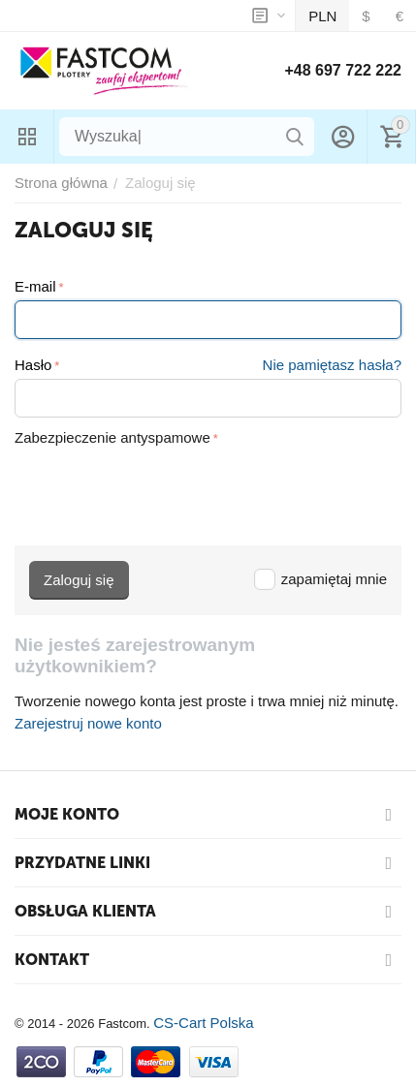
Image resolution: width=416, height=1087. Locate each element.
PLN (322, 16)
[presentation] (162, 488)
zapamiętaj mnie (320, 579)
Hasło (33, 365)
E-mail (35, 286)
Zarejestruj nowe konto (88, 723)
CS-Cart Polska (203, 1022)
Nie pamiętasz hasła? (332, 365)
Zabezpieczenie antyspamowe (112, 437)
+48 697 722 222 (342, 70)
